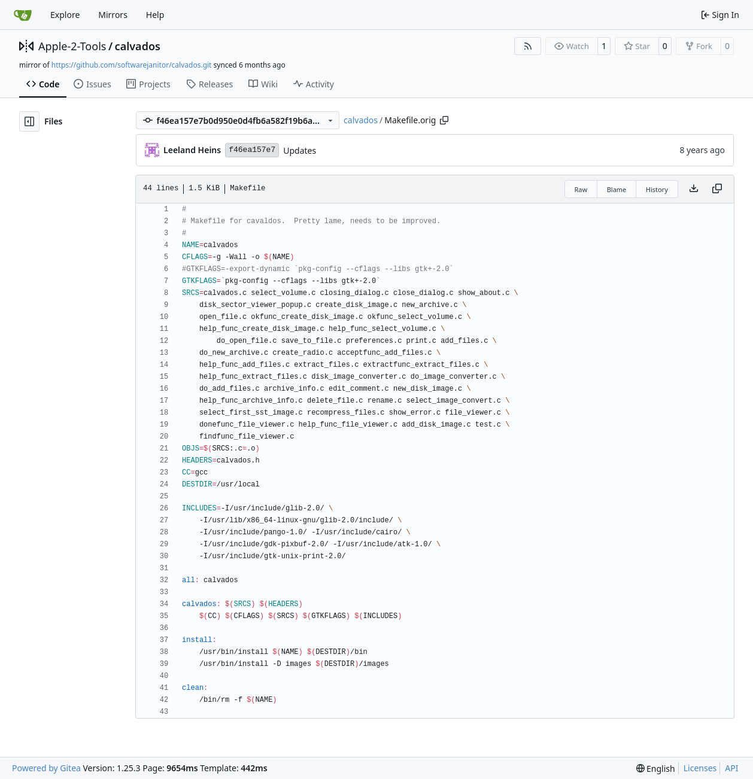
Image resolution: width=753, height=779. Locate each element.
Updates (299, 150)
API (731, 768)
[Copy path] (444, 120)
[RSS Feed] (528, 46)
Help (155, 14)
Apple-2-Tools (72, 46)
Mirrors (112, 14)
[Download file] (693, 189)
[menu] (655, 768)
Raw (581, 189)
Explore (65, 14)
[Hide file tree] (29, 121)
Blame (617, 189)
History (657, 189)
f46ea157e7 (252, 149)
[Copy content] (717, 189)
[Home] (23, 15)
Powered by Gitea (46, 768)
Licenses (700, 768)
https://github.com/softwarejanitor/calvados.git (131, 65)
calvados (137, 46)
